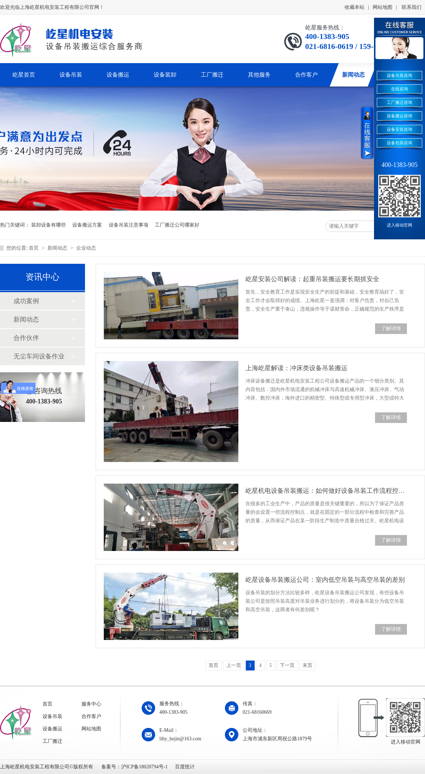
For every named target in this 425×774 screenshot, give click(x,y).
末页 (307, 665)
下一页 (287, 665)
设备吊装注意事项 (128, 225)
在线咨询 (399, 89)
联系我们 (411, 7)
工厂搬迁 (52, 741)
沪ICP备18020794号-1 (144, 766)
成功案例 (26, 301)
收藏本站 (354, 7)
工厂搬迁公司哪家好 (177, 225)
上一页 (233, 665)
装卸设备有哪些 (48, 225)
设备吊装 (52, 716)
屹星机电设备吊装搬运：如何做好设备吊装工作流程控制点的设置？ (326, 490)
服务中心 (91, 704)
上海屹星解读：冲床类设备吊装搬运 (296, 368)
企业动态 (86, 248)
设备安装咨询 (399, 129)
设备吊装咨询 (399, 75)
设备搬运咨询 (399, 115)
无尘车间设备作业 (38, 356)
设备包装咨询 (399, 142)
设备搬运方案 (87, 225)
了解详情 (391, 328)
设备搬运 (52, 728)
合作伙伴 (26, 337)
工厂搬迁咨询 (399, 102)
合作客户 (91, 716)
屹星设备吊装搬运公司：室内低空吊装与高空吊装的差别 (325, 579)
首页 (34, 248)
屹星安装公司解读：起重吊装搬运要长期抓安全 (312, 279)
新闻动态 (58, 248)
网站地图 (382, 7)
